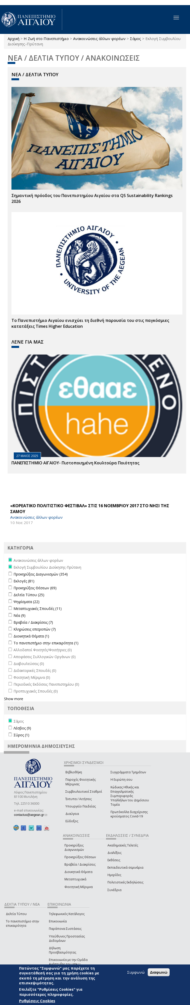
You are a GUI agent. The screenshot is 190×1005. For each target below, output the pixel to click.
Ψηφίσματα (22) (26, 601)
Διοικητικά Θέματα (78, 872)
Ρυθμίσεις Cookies (37, 1000)
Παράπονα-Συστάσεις (65, 928)
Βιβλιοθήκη (73, 772)
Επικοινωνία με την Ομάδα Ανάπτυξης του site (68, 962)
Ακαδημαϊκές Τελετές (122, 845)
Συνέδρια (114, 890)
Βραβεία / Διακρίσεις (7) (33, 622)
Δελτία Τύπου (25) (28, 594)
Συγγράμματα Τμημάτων (128, 772)
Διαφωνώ (159, 972)
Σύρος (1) (21, 735)
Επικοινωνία (58, 921)
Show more (13, 698)
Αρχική (13, 38)
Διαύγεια (72, 814)
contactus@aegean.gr (30, 815)
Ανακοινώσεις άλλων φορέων (99, 38)
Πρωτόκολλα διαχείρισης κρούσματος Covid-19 (129, 814)
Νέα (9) (19, 615)
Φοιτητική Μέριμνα (78, 887)
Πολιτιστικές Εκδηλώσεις (125, 882)
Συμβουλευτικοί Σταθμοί (83, 791)
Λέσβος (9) (22, 728)
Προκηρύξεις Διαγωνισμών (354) (40, 574)
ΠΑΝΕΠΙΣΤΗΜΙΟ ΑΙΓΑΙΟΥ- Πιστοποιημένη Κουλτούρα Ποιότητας (75, 463)
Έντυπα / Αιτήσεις (78, 799)
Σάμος (135, 38)
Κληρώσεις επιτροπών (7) (34, 629)
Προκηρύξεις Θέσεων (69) (35, 587)
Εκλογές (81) (23, 581)
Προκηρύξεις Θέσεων (80, 857)
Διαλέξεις (114, 853)
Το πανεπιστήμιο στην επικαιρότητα (22, 923)
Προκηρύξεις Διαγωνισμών (74, 847)
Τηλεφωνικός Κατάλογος (67, 914)
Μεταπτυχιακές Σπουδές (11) (37, 608)
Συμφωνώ (136, 972)
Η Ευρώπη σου (121, 779)
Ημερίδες (114, 875)
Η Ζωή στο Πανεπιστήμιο (46, 38)
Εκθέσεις (113, 860)
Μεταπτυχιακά (75, 879)
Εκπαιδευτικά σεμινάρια (125, 867)
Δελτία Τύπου (16, 914)
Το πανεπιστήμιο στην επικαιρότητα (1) (45, 643)
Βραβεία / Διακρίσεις (80, 864)
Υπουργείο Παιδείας (80, 806)
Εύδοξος (71, 821)
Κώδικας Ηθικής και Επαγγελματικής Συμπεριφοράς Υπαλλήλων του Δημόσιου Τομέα (130, 796)
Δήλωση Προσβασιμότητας (62, 950)
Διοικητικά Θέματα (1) (31, 636)
